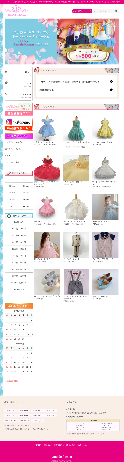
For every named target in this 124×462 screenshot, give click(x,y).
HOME (38, 445)
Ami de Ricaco (62, 457)
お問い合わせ (83, 445)
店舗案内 (47, 445)
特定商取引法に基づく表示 (64, 445)
